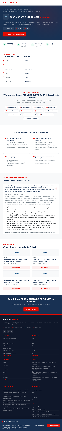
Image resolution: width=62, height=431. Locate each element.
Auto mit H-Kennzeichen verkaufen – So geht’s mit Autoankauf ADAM (16, 409)
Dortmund (5, 365)
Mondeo (20, 9)
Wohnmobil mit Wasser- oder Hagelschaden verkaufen (14, 405)
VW (33, 338)
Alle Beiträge (36, 383)
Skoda (33, 353)
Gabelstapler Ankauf (8, 350)
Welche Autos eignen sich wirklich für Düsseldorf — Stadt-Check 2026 (45, 378)
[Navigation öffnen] (57, 2)
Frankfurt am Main (8, 370)
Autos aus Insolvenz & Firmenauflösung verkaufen (16, 390)
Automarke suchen (7, 9)
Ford (15, 9)
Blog (33, 392)
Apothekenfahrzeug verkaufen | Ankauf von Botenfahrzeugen (14, 397)
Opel (33, 346)
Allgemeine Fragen (37, 407)
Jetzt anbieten (31, 309)
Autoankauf (10, 2)
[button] (31, 188)
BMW (33, 341)
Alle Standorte (7, 379)
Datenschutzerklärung (20, 428)
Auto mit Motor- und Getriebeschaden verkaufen (44, 414)
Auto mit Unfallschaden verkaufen (41, 416)
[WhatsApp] (8, 331)
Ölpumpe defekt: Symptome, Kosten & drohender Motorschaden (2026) (45, 372)
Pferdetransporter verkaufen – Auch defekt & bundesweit (14, 393)
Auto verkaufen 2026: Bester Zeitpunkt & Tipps (44, 362)
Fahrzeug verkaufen (37, 390)
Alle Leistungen (7, 355)
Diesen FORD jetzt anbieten (14, 34)
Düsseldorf (6, 377)
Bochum (5, 372)
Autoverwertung (7, 348)
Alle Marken (35, 355)
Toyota (33, 350)
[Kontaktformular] (11, 331)
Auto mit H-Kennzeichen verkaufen (41, 412)
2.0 (32, 9)
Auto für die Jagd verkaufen (39, 409)
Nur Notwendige (39, 425)
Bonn (4, 362)
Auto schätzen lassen (8, 343)
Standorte (34, 395)
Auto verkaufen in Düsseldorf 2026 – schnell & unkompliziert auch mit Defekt (44, 367)
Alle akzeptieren (53, 425)
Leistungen (35, 397)
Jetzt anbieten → (16, 267)
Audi (33, 343)
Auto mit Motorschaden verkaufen (12, 341)
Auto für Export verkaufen (9, 338)
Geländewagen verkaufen (9, 353)
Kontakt (34, 400)
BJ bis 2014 (27, 9)
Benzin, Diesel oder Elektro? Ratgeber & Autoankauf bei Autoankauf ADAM (16, 401)
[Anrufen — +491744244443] (4, 331)
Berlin (4, 375)
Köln (4, 367)
